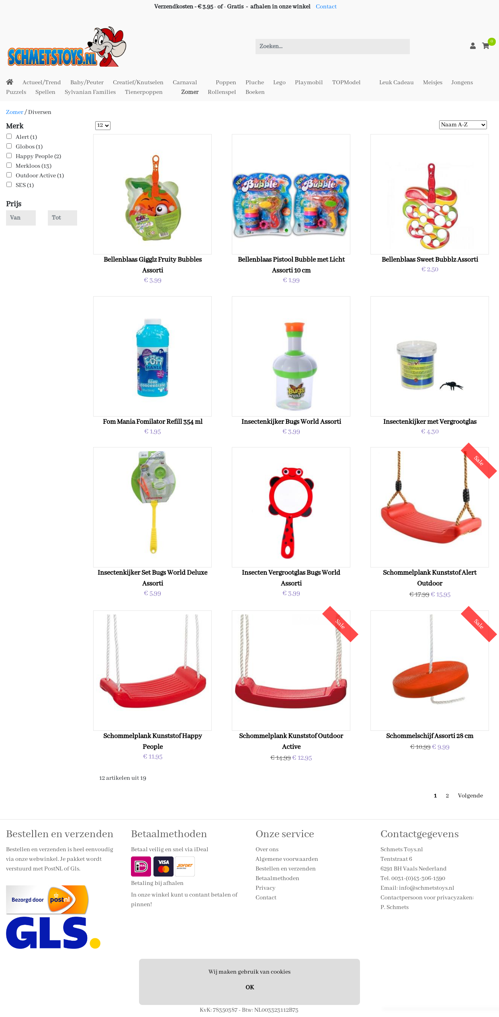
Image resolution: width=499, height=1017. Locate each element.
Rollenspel (222, 92)
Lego (279, 82)
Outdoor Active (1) (40, 175)
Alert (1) (26, 137)
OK (249, 987)
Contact (326, 6)
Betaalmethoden (277, 878)
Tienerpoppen (144, 92)
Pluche (254, 82)
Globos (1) (29, 147)
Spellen (45, 92)
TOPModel (346, 82)
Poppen (226, 82)
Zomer (189, 92)
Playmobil (309, 82)
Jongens (462, 82)
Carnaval (185, 82)
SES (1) (25, 185)
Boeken (255, 92)
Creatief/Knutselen (138, 82)
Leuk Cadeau (396, 82)
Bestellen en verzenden (286, 869)
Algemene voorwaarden (287, 859)
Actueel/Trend (41, 82)
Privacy (266, 888)
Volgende (470, 795)
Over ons (267, 849)
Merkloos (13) (33, 166)
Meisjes (432, 82)
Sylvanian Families (90, 92)
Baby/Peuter (87, 82)
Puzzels (16, 92)
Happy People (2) (38, 156)
